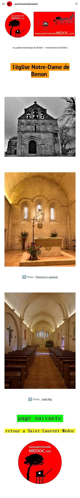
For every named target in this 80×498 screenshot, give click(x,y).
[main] (39, 50)
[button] (3, 4)
